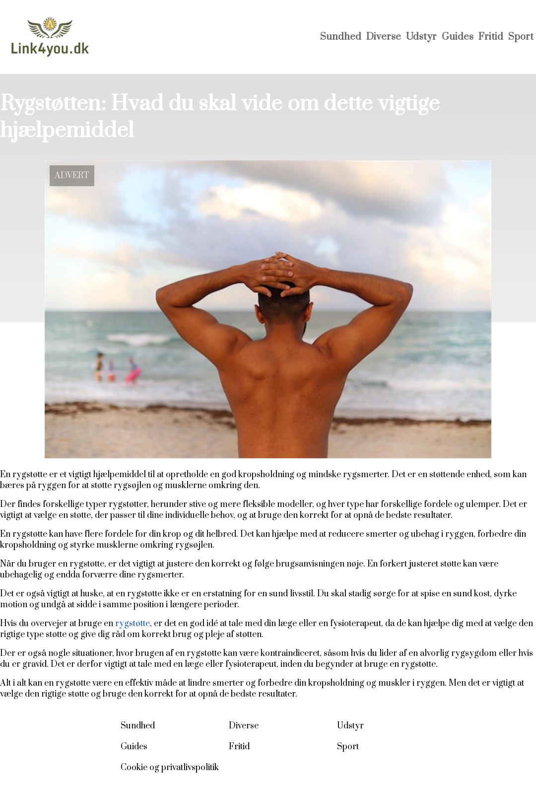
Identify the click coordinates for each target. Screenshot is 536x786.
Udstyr (421, 37)
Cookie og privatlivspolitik (170, 767)
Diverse (383, 37)
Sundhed (340, 37)
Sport (521, 37)
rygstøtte (132, 623)
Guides (457, 37)
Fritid (490, 37)
